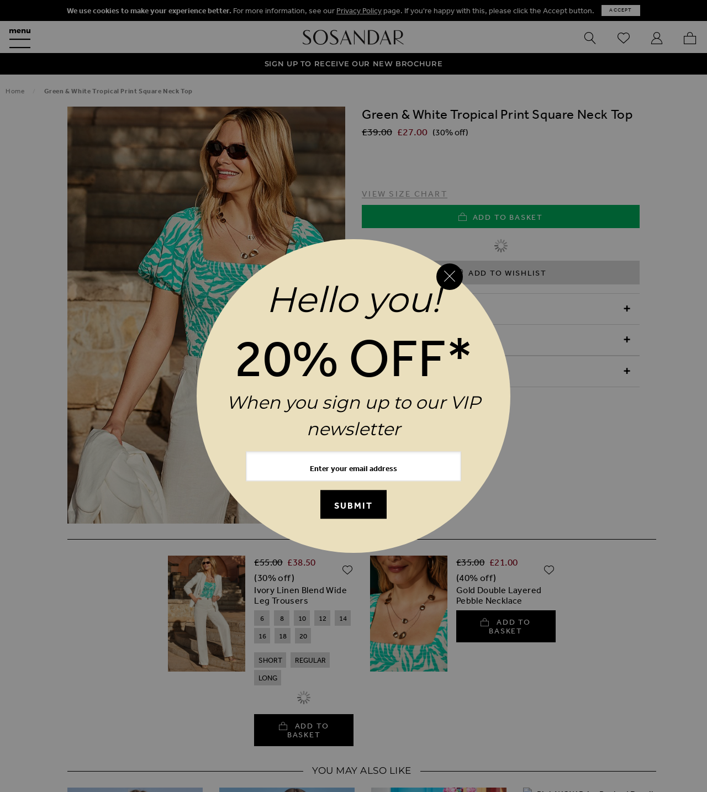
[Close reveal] (449, 276)
